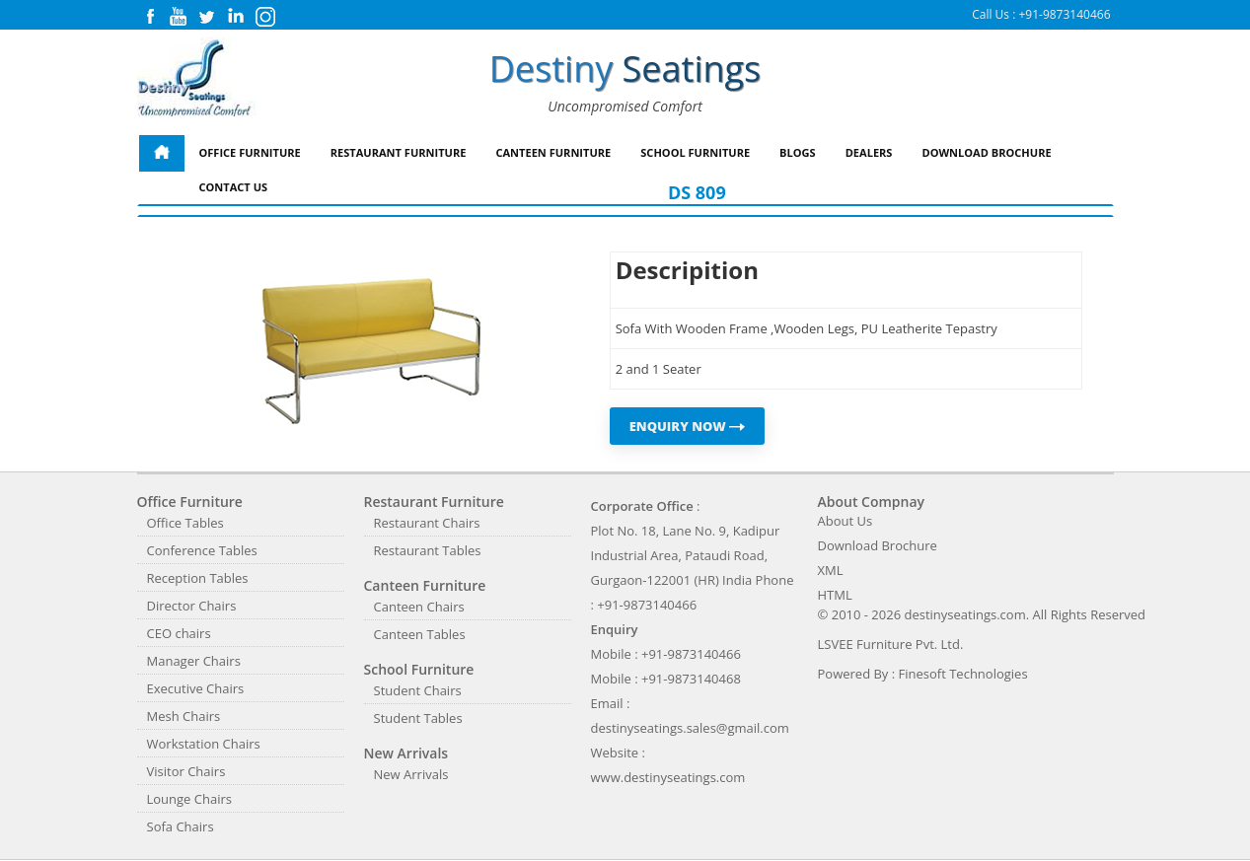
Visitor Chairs (186, 771)
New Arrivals (411, 774)
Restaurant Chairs (427, 523)
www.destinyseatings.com (668, 777)
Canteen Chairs (419, 606)
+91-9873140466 (1064, 14)
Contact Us (233, 186)
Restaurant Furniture (399, 152)
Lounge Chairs (189, 799)
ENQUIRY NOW (687, 426)
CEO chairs (179, 633)
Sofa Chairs (180, 826)
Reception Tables (198, 578)
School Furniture (695, 152)
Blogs (797, 152)
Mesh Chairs (184, 716)
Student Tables (418, 718)
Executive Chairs (196, 688)
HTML (835, 595)
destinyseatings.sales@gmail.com (690, 728)
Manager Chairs (194, 661)
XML (831, 570)
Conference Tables (202, 550)
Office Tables (185, 523)
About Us (845, 521)
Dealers (869, 152)
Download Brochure (986, 152)
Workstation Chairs (203, 744)
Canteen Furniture (553, 152)
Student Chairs (418, 690)
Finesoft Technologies (963, 673)
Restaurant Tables (427, 550)
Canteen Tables (420, 634)
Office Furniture (250, 152)
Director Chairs (192, 605)
